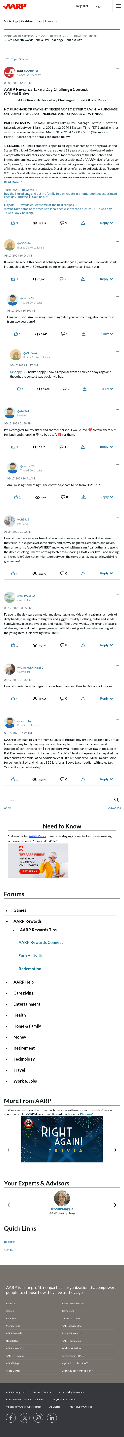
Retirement (24, 1048)
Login (98, 6)
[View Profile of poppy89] (27, 298)
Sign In (8, 1249)
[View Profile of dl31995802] (26, 595)
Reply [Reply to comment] (104, 279)
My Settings (11, 21)
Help (39, 21)
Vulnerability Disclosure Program (23, 1406)
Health (19, 1015)
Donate (10, 1310)
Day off (9, 204)
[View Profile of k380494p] (24, 243)
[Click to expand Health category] (8, 1015)
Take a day (104, 208)
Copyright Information (63, 1399)
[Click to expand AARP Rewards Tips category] (14, 930)
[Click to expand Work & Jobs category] (8, 1081)
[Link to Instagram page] (38, 1418)
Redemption (30, 968)
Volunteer (11, 1318)
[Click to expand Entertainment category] (8, 1004)
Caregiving (23, 993)
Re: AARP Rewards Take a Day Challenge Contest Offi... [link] (45, 40)
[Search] (62, 800)
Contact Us (68, 1310)
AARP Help (23, 982)
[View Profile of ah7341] (23, 411)
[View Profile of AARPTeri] (31, 70)
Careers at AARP (71, 1318)
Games (19, 910)
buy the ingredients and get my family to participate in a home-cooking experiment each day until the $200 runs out (60, 195)
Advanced (114, 807)
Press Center (13, 1370)
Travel (19, 1070)
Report (83, 223)
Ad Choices (55, 1406)
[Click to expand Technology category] (8, 1059)
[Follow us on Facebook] (11, 1418)
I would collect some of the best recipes (47, 204)
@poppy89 (17, 372)
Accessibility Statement (71, 1392)
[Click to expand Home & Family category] (8, 1026)
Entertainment (26, 1004)
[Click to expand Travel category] (8, 1070)
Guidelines (27, 21)
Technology (24, 1059)
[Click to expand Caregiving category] (8, 993)
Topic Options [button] (19, 59)
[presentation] (8, 1149)
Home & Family (27, 1026)
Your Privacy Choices (80, 1406)
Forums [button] (49, 21)
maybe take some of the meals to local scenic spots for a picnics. (48, 208)
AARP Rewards (23, 189)
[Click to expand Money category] (8, 1037)
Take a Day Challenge (19, 212)
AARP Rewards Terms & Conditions (25, 1399)
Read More (11, 182)
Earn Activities (32, 955)
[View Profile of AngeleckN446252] (30, 667)
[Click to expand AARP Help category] (8, 982)
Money (19, 1037)
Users (7, 807)
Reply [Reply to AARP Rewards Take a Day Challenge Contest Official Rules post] (104, 223)
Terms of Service (42, 1392)
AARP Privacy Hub (15, 1392)
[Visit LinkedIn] (52, 1418)
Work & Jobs (25, 1081)
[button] (118, 6)
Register (9, 1241)
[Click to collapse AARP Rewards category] (8, 921)
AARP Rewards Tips (38, 929)
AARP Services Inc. (72, 1325)
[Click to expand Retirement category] (8, 1048)
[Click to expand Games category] (8, 910)
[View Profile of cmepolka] (24, 721)
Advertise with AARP (73, 1303)
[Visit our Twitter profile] (25, 1418)
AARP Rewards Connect (41, 942)
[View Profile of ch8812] (23, 519)
